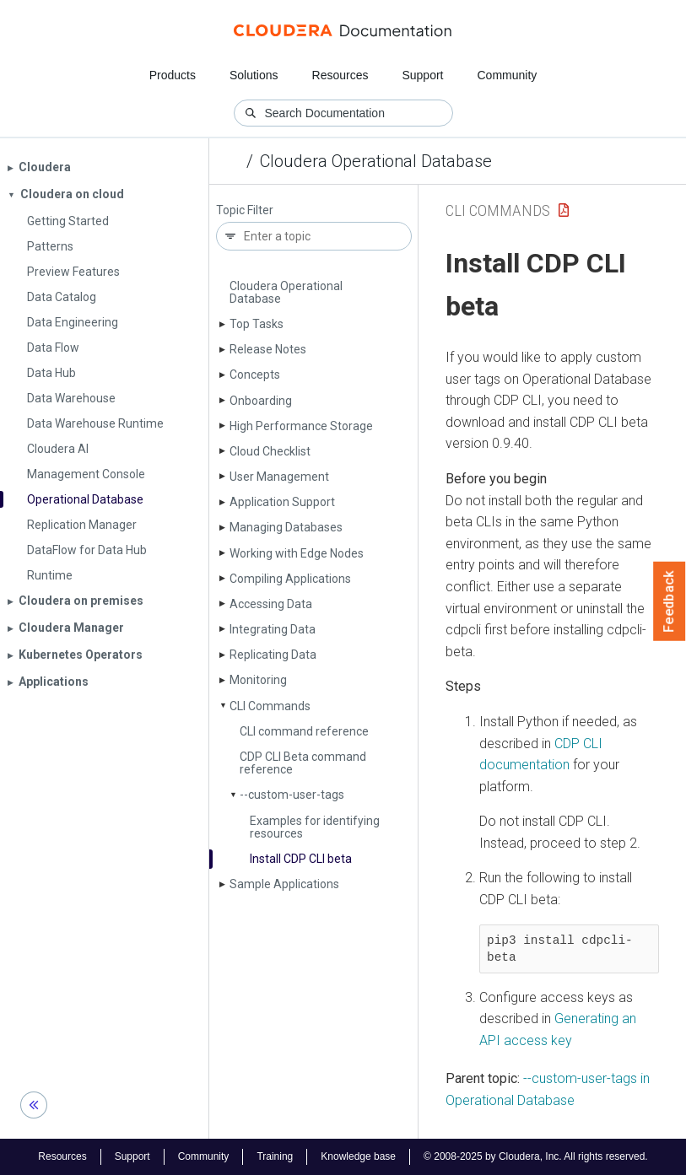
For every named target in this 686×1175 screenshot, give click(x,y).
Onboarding (261, 400)
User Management (279, 476)
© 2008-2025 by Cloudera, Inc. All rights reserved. (536, 1156)
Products (172, 75)
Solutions (254, 75)
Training (275, 1156)
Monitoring (258, 680)
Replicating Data (273, 654)
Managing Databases (286, 527)
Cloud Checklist (270, 451)
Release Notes (268, 349)
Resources (340, 75)
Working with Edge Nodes (297, 553)
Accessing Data (271, 604)
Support (422, 75)
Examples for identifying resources (315, 827)
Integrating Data (273, 629)
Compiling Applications (290, 578)
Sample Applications (284, 884)
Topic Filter (244, 210)
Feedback (670, 601)
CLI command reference (304, 731)
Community (507, 75)
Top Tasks (257, 324)
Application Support (282, 502)
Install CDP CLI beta (301, 858)
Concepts (255, 374)
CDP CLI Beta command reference (303, 763)
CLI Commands (270, 706)
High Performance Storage (301, 426)
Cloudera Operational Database (376, 161)
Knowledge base (358, 1156)
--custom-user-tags (292, 794)
